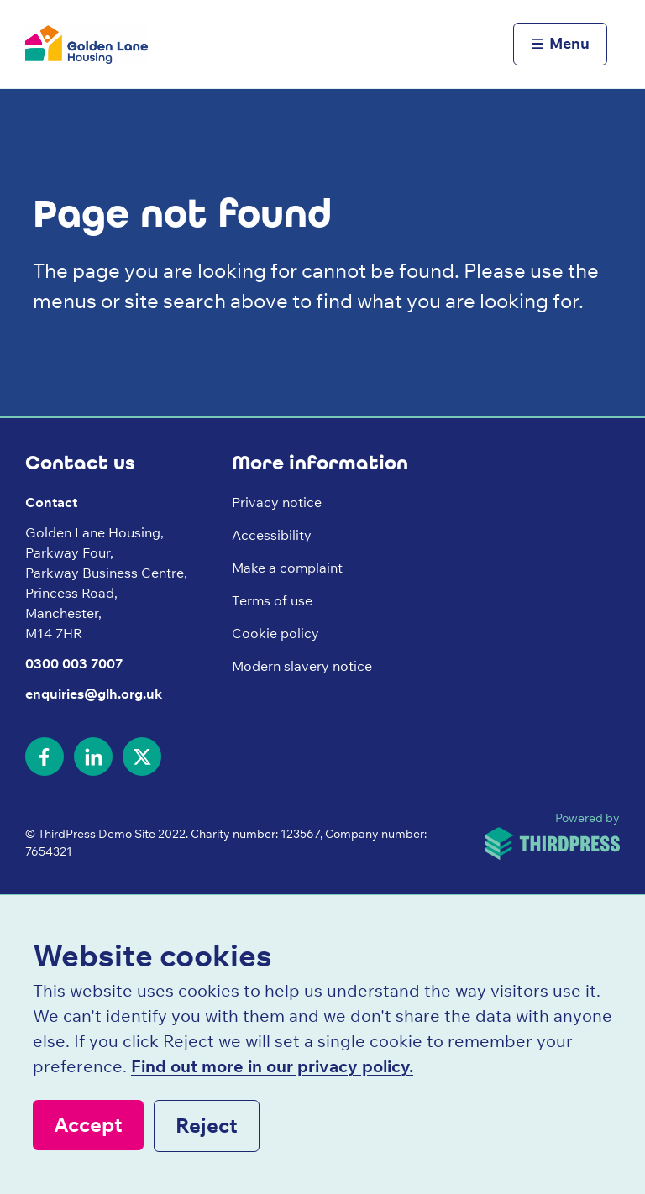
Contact (51, 502)
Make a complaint (287, 567)
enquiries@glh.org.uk (93, 693)
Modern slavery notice (302, 666)
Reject (207, 1125)
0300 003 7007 (74, 663)
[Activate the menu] (560, 44)
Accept (88, 1124)
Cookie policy (275, 633)
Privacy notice (277, 502)
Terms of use (272, 600)
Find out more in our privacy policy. (272, 1065)
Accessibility (272, 535)
